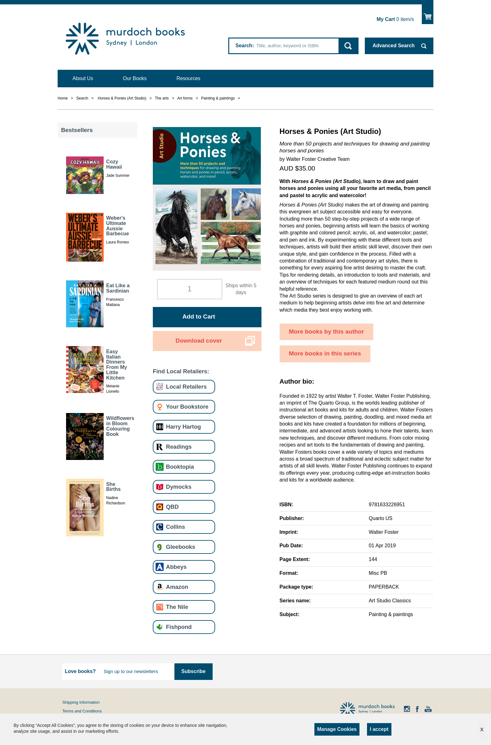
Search (243, 45)
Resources (188, 78)
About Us (83, 78)
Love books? (80, 671)
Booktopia (180, 466)
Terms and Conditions (82, 711)
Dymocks (178, 486)
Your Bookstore (187, 406)
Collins (175, 526)
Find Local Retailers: (181, 371)
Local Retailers (186, 386)
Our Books (135, 78)
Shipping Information (81, 702)
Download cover (199, 340)
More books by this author (326, 331)
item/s (395, 19)
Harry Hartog (183, 426)
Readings (179, 446)
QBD (172, 506)
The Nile (177, 607)
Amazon (177, 587)
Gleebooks (180, 546)
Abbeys (176, 567)
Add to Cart (198, 316)
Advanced (394, 45)
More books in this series (325, 353)
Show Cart (427, 14)
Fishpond (179, 627)
